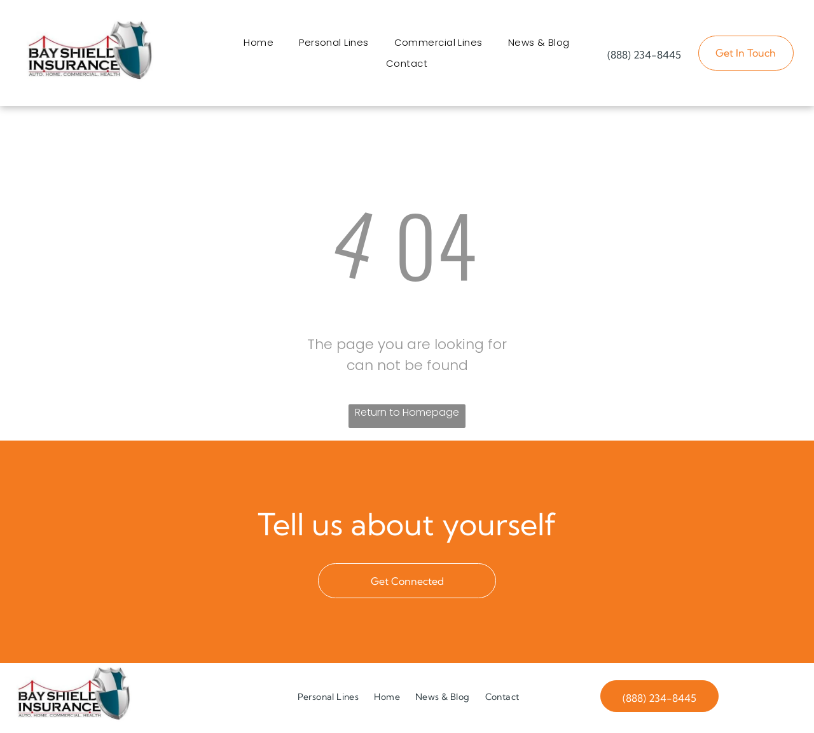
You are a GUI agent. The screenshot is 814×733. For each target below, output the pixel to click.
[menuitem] (258, 44)
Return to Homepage (407, 415)
